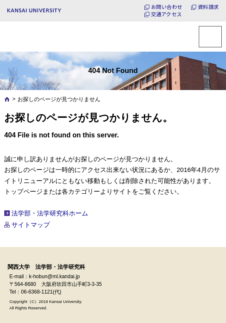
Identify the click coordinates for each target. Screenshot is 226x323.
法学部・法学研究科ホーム (49, 213)
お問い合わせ (166, 7)
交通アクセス (166, 14)
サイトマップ (30, 224)
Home (7, 99)
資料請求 (208, 7)
